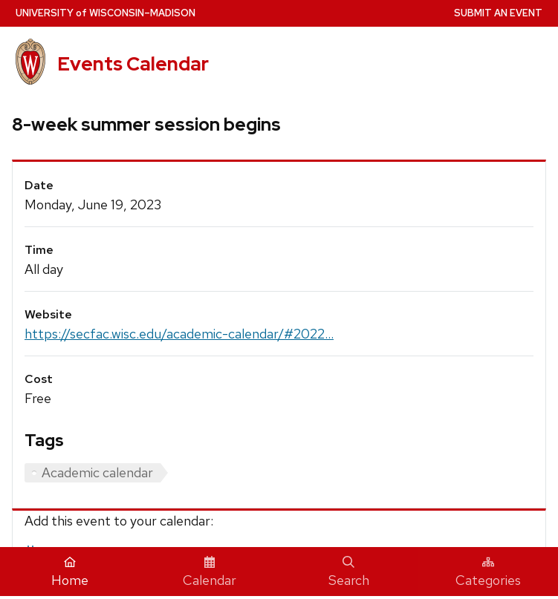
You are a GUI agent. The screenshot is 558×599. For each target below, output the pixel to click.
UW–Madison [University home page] (105, 13)
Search (348, 572)
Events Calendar (133, 63)
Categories (488, 572)
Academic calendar (97, 472)
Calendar (209, 572)
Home (69, 572)
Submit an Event (498, 13)
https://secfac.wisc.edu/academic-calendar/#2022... (179, 333)
